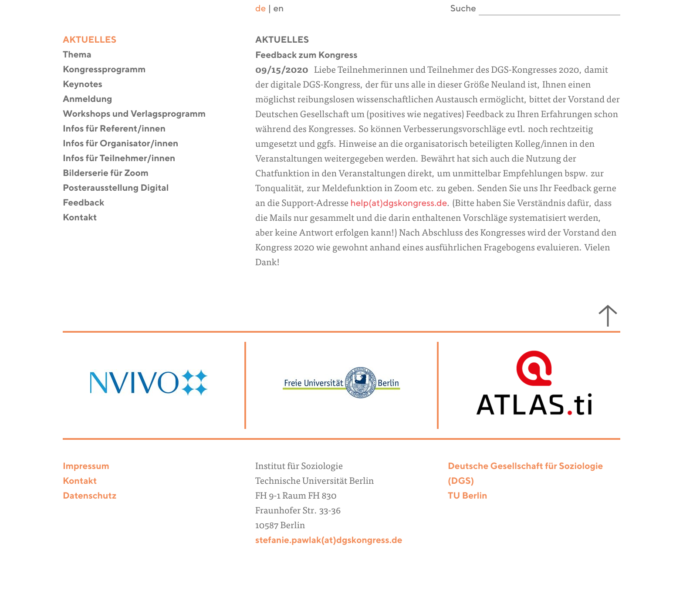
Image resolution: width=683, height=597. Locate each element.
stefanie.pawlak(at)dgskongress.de (328, 540)
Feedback (89, 203)
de (260, 8)
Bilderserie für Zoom (111, 173)
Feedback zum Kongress (306, 55)
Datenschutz (89, 496)
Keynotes (88, 84)
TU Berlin (467, 496)
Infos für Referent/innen (120, 129)
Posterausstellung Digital (121, 188)
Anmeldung (93, 99)
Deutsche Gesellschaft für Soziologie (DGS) (525, 474)
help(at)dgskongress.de (398, 203)
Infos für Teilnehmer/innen (124, 158)
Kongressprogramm (109, 69)
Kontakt (85, 218)
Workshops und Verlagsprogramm (140, 114)
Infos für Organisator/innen (126, 143)
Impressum (86, 466)
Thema (82, 55)
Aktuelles (95, 40)
